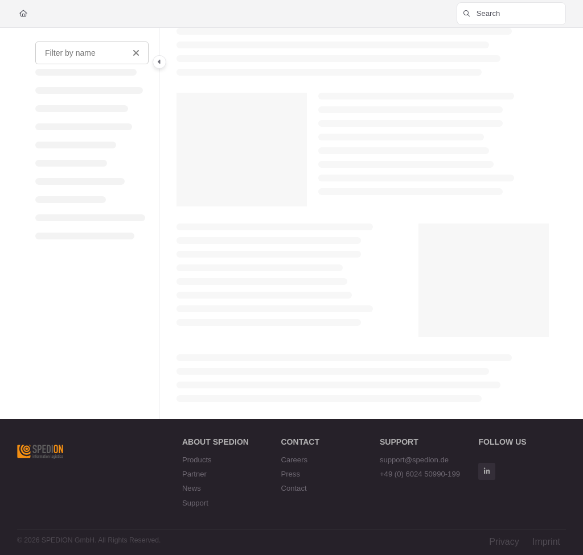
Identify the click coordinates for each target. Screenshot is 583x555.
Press (290, 474)
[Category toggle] (159, 62)
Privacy (504, 541)
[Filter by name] (92, 53)
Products (197, 459)
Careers (294, 459)
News (191, 488)
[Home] (23, 14)
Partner (194, 474)
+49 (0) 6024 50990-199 (420, 474)
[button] (511, 13)
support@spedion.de (414, 459)
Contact (293, 488)
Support (195, 503)
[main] (362, 223)
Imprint (546, 541)
